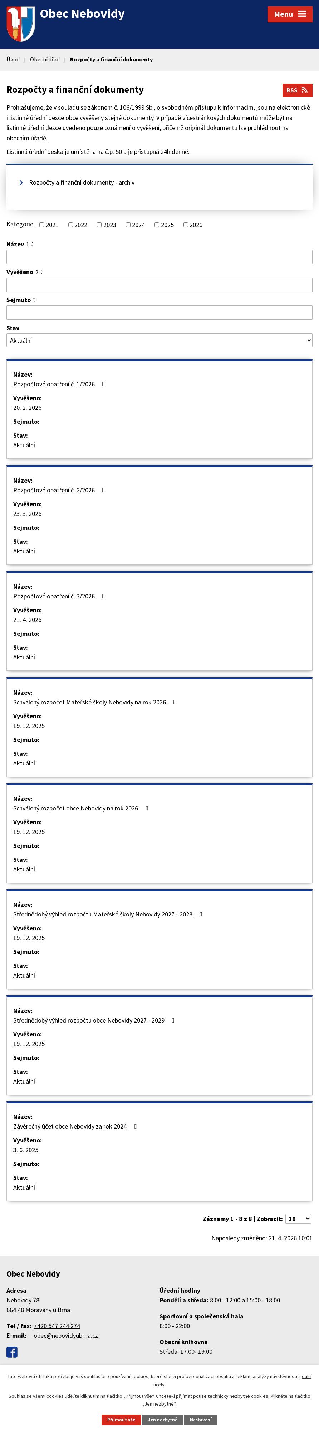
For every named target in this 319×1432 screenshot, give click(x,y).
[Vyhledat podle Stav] (159, 340)
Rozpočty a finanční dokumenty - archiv (81, 182)
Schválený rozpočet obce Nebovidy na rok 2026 (82, 808)
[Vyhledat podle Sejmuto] (159, 312)
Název (17, 244)
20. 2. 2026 (27, 407)
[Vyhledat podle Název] (159, 257)
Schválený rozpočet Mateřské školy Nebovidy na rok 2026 (96, 702)
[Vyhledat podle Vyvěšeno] (159, 285)
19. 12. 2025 (29, 726)
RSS (297, 90)
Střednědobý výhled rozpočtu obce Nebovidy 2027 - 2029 (95, 1020)
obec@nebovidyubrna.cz (66, 1335)
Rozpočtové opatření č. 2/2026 (60, 490)
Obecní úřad (45, 59)
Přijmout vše (121, 1419)
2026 (196, 225)
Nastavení (201, 1419)
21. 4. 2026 (27, 619)
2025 (167, 225)
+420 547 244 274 (57, 1326)
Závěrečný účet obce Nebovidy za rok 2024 (76, 1126)
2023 (109, 225)
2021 (52, 225)
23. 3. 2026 (27, 513)
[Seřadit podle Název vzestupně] (33, 242)
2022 (80, 225)
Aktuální (24, 445)
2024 (138, 225)
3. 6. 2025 (25, 1150)
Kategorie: (20, 224)
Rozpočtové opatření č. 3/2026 (60, 596)
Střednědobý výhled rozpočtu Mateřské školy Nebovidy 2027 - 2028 (109, 914)
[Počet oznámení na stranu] (298, 1219)
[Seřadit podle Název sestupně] (33, 245)
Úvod (13, 59)
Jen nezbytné (162, 1419)
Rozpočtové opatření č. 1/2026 (60, 384)
